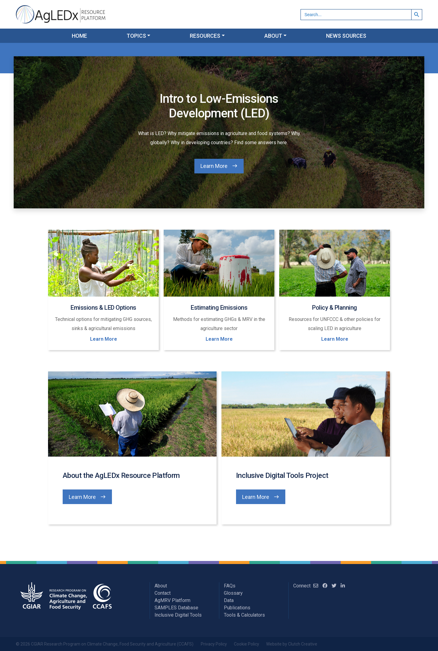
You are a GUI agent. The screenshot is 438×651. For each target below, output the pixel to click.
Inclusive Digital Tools (178, 615)
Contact (163, 593)
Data (229, 600)
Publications (237, 608)
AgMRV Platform (172, 600)
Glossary (233, 593)
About (161, 586)
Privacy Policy (214, 644)
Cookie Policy (246, 644)
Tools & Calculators (244, 615)
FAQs (229, 586)
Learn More (214, 166)
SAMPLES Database (176, 608)
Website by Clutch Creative (291, 644)
